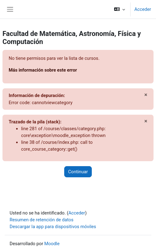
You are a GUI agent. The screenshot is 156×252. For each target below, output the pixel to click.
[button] (119, 9)
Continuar (78, 172)
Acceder (142, 9)
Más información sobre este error (43, 70)
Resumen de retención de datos (42, 220)
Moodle (52, 243)
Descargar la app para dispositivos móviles (53, 226)
